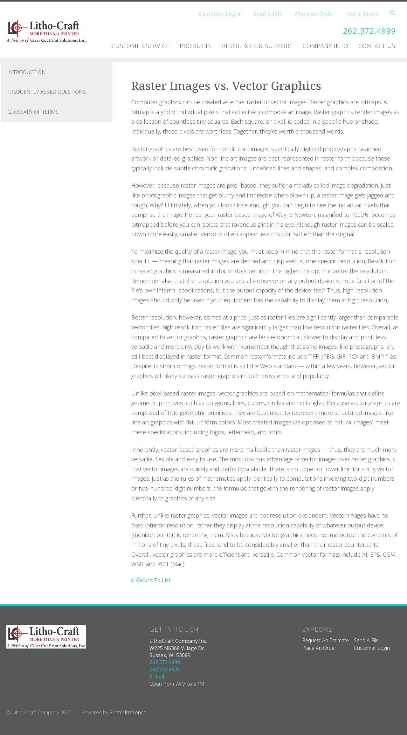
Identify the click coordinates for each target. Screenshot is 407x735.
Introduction (26, 72)
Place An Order (319, 647)
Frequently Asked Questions (46, 91)
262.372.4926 (164, 669)
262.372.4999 (369, 30)
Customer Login (220, 13)
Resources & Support (257, 46)
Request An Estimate (325, 640)
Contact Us (377, 46)
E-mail (156, 676)
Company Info (325, 46)
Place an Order (315, 13)
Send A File (366, 640)
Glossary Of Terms (33, 111)
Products (196, 46)
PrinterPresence (127, 712)
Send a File (267, 13)
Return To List (153, 580)
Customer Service (140, 46)
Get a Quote (362, 13)
